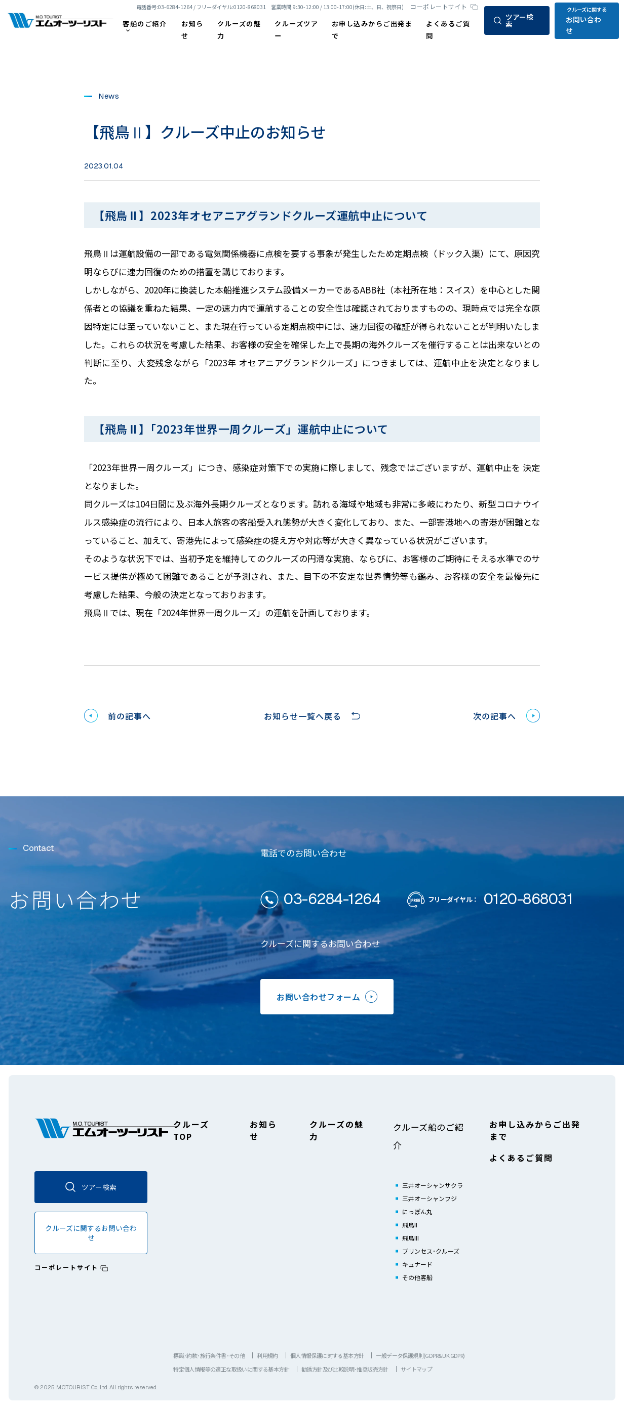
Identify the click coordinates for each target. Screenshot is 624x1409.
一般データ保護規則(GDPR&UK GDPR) (420, 1355)
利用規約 (267, 1355)
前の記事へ (129, 716)
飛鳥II (409, 1224)
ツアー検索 (513, 20)
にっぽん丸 (417, 1211)
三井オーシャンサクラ (432, 1185)
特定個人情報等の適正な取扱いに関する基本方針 (231, 1369)
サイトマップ (416, 1369)
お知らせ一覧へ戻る (302, 716)
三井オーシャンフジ (429, 1198)
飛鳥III (410, 1237)
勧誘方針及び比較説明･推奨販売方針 (344, 1369)
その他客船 (417, 1277)
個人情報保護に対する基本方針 (327, 1355)
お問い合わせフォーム (327, 997)
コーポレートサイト (438, 6)
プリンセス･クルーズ (430, 1251)
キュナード (417, 1264)
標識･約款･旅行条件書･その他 (209, 1355)
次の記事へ (494, 716)
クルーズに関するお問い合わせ (91, 1233)
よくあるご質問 (521, 1157)
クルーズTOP (191, 1130)
